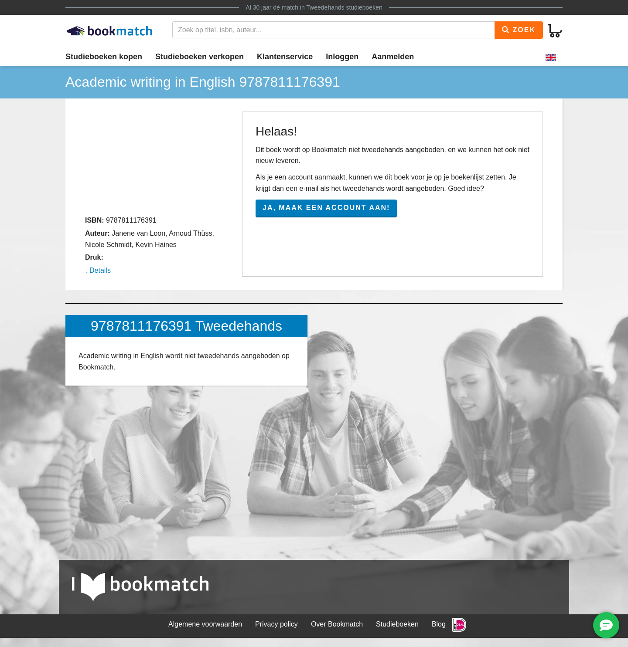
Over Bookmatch (337, 624)
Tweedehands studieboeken (344, 7)
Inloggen (342, 56)
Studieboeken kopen (103, 56)
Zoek (519, 30)
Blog (439, 624)
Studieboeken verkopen (199, 56)
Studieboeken (397, 624)
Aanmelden (393, 56)
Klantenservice (285, 56)
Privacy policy (276, 624)
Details (100, 270)
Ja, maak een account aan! (326, 207)
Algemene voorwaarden (205, 624)
